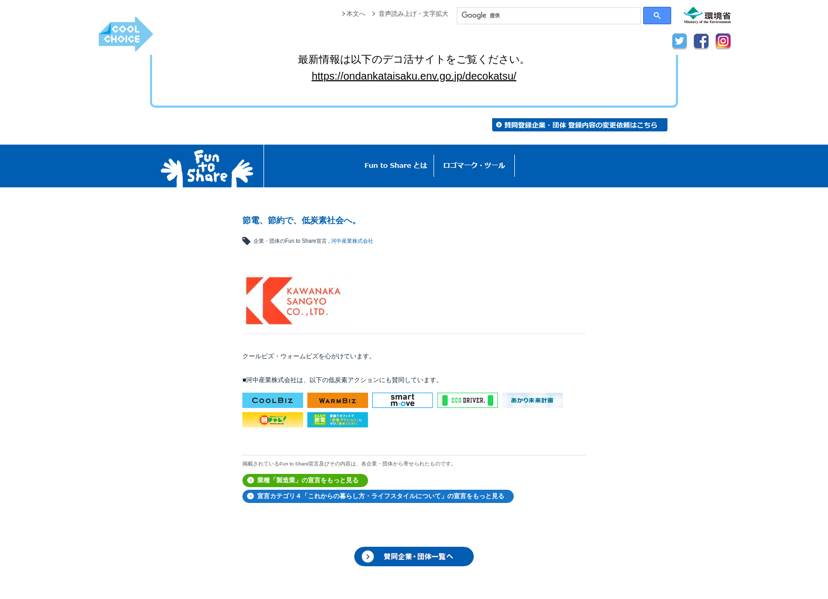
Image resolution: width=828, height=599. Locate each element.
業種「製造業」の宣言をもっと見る (308, 480)
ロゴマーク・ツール (474, 166)
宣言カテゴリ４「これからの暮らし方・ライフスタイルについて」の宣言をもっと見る (380, 496)
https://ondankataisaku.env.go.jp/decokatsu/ (414, 76)
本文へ (355, 13)
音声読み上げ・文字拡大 (413, 13)
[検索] (549, 16)
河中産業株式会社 (352, 241)
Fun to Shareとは (396, 166)
